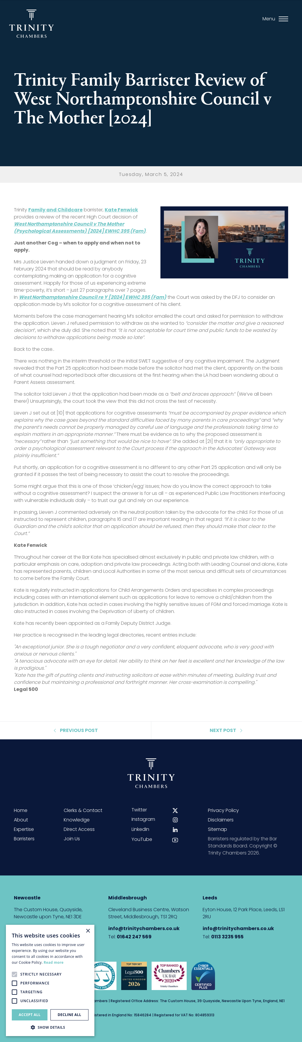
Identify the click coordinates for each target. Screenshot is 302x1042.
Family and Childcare (55, 209)
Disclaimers (221, 819)
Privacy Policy (223, 810)
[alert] (50, 980)
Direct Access (79, 829)
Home (20, 810)
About (21, 819)
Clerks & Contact (83, 810)
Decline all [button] (69, 1014)
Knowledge (77, 819)
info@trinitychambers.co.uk (144, 928)
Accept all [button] (30, 1014)
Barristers (24, 838)
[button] (50, 1027)
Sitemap (217, 829)
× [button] (88, 931)
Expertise (24, 829)
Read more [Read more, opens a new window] (53, 962)
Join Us (72, 838)
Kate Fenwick (121, 209)
